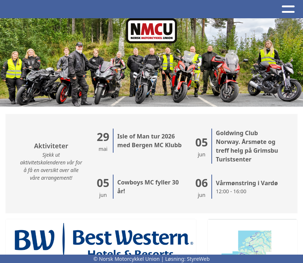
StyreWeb (198, 258)
